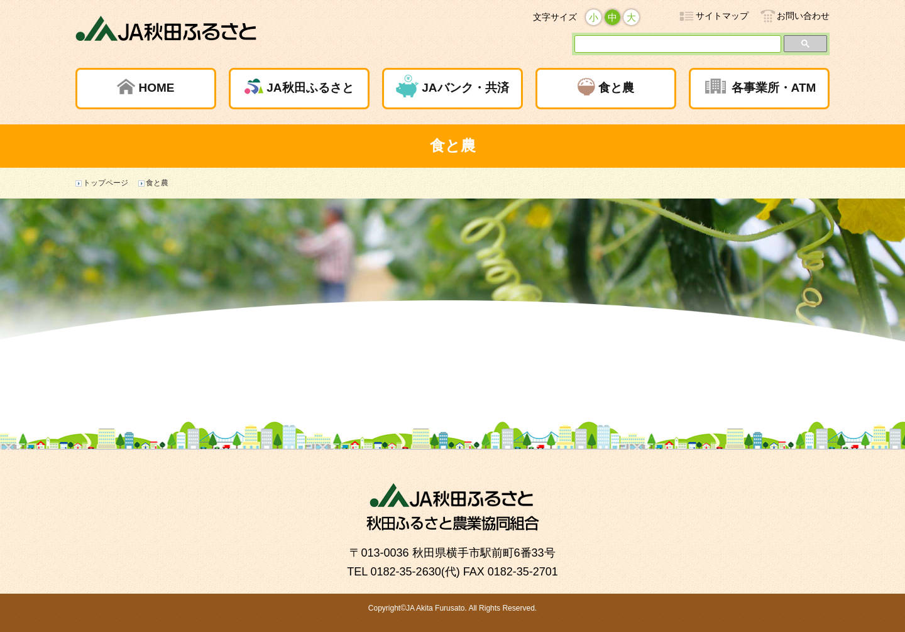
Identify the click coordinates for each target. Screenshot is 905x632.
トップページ (105, 182)
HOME (156, 87)
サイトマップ (722, 16)
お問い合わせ (803, 16)
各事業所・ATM (774, 87)
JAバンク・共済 (465, 87)
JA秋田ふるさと (309, 87)
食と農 (616, 87)
